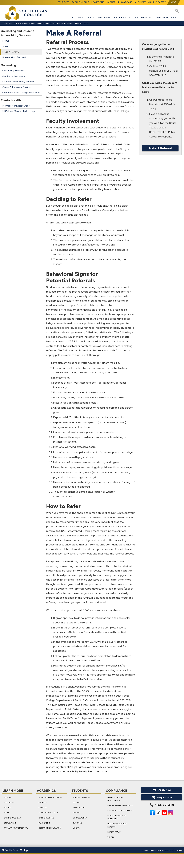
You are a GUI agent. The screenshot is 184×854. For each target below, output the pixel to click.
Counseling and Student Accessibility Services (55, 23)
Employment (10, 823)
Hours (7, 807)
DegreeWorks (80, 818)
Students (63, 2)
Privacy (145, 850)
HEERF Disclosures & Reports (117, 825)
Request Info (161, 797)
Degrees (43, 802)
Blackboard (125, 2)
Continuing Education (50, 828)
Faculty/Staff (80, 2)
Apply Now (103, 17)
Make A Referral (10, 51)
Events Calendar (12, 818)
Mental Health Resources (16, 105)
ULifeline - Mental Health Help (18, 111)
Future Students (83, 17)
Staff (5, 46)
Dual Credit (44, 823)
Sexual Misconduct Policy (120, 811)
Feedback (178, 850)
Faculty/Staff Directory (16, 828)
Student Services (140, 17)
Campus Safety (157, 2)
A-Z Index (140, 2)
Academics (119, 17)
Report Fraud (114, 832)
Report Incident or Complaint (116, 817)
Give (173, 2)
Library (76, 828)
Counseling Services (13, 70)
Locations (97, 2)
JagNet (111, 2)
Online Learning (46, 818)
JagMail (76, 813)
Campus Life (161, 17)
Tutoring (77, 823)
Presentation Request (14, 57)
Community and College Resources (21, 92)
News (6, 813)
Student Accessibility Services (18, 81)
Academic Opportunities (51, 797)
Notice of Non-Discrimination (161, 850)
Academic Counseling (13, 76)
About (175, 17)
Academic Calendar (48, 813)
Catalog (43, 807)
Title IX (110, 837)
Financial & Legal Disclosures (115, 798)
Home (5, 40)
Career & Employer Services (17, 87)
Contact (8, 797)
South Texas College (12, 23)
